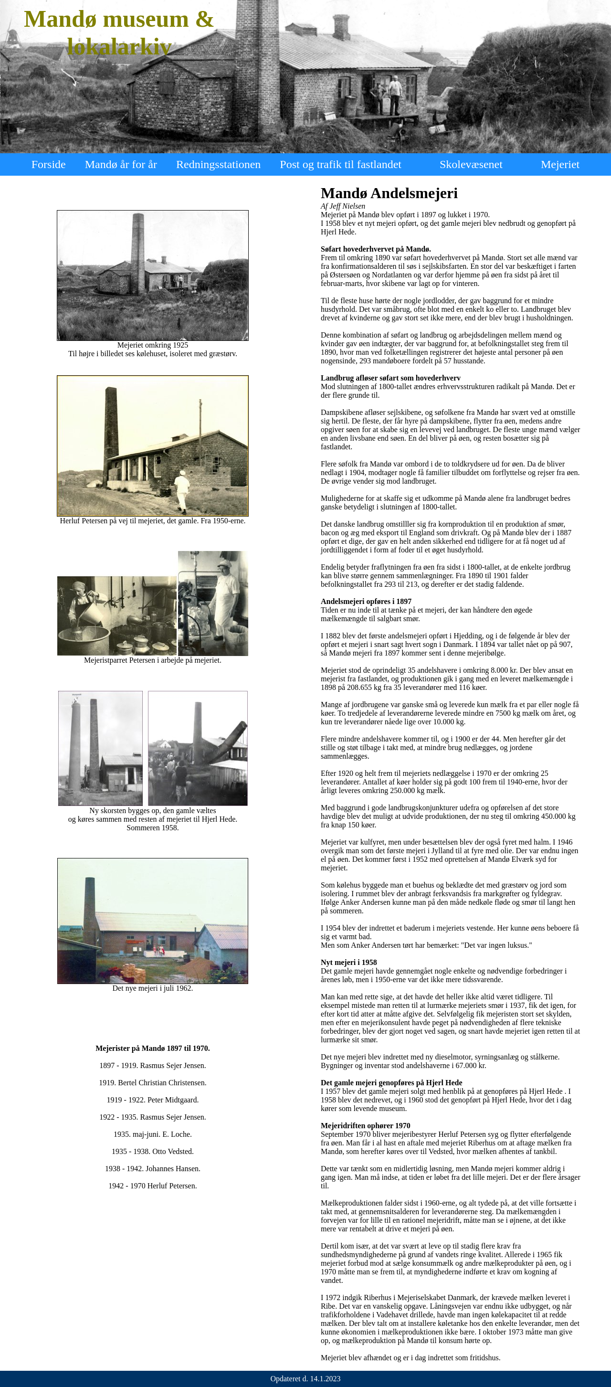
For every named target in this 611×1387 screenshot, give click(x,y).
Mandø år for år (121, 164)
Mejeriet (560, 164)
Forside (49, 164)
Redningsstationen (218, 164)
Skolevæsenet (471, 164)
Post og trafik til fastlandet (340, 164)
